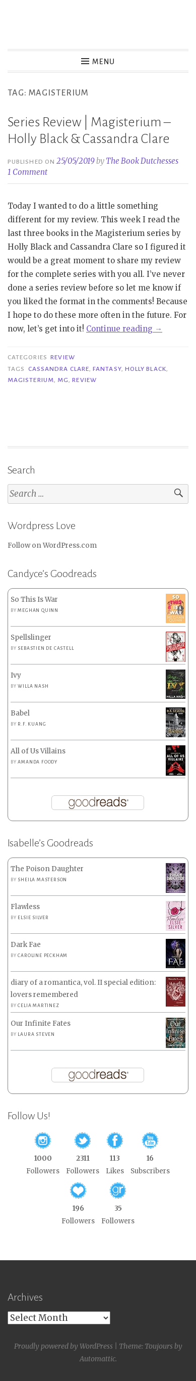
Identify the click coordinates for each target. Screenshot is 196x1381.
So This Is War (34, 599)
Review (62, 357)
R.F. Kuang (32, 724)
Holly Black (145, 368)
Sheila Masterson (42, 879)
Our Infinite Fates (41, 1023)
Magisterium (31, 380)
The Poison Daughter (47, 869)
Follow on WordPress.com (52, 545)
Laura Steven (36, 1034)
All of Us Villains (38, 751)
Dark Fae (26, 944)
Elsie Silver (33, 917)
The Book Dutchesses (142, 161)
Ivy (16, 675)
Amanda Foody (37, 762)
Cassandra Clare (58, 368)
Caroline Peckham (43, 955)
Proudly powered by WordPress (63, 1346)
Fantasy (107, 368)
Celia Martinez (38, 1005)
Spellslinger (31, 637)
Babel (20, 713)
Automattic (97, 1358)
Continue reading (124, 329)
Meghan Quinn (38, 610)
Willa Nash (33, 686)
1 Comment (27, 172)
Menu (103, 62)
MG (63, 380)
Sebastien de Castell (46, 648)
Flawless (25, 906)
